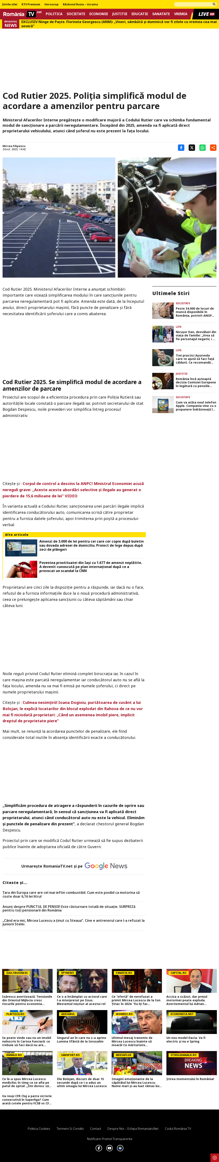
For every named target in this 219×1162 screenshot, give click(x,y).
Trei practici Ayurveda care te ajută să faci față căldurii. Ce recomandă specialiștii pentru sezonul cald (196, 359)
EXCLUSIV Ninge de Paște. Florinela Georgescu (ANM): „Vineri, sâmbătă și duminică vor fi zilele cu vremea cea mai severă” (119, 24)
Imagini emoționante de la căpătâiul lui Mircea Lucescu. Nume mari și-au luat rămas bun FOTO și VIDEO (136, 1082)
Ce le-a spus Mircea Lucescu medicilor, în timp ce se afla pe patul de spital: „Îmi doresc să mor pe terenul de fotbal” (25, 1082)
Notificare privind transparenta (109, 1139)
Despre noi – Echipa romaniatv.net (133, 1128)
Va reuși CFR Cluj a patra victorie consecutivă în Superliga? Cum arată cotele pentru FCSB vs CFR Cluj (27, 1099)
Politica (54, 14)
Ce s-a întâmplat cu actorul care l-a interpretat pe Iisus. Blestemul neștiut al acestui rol (82, 1000)
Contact (95, 1128)
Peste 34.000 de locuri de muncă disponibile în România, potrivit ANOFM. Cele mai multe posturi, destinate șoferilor (195, 312)
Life (179, 327)
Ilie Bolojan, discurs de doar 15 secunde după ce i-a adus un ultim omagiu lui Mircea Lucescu (82, 1082)
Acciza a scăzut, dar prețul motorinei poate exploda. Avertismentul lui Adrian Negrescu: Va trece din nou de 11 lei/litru (189, 1000)
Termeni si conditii (70, 1128)
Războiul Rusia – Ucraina (80, 4)
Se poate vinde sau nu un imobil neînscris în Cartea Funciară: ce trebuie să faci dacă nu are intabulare (26, 1041)
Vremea (180, 14)
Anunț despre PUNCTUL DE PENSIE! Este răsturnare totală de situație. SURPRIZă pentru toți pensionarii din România (69, 908)
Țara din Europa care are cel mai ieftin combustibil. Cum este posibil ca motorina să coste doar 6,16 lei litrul (71, 894)
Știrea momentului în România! (190, 1079)
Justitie (119, 14)
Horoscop (51, 4)
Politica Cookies (39, 1128)
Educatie (140, 14)
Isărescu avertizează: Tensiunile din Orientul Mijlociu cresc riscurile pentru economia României (27, 1000)
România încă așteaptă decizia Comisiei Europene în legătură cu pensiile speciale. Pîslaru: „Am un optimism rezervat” (196, 382)
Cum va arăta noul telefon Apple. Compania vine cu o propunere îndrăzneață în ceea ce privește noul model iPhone (196, 406)
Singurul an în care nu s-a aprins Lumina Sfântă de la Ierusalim (81, 1039)
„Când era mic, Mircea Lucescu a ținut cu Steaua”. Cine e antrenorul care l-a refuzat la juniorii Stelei (74, 922)
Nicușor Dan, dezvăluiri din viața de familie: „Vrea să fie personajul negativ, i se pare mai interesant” (196, 335)
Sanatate (161, 14)
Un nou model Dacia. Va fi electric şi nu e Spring (186, 1039)
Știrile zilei (9, 4)
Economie (98, 14)
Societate (76, 14)
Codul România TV (178, 1128)
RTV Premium (31, 4)
